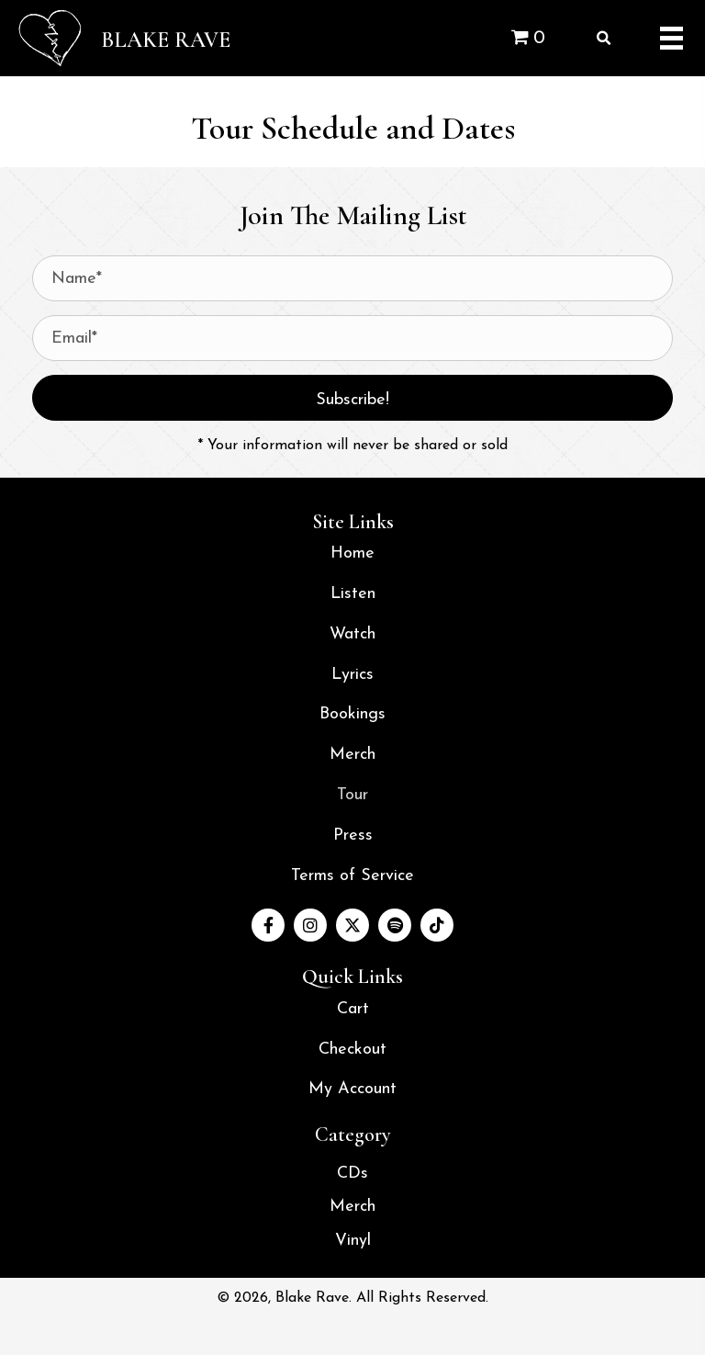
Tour (352, 795)
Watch (352, 634)
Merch (352, 754)
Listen (352, 594)
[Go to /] (151, 38)
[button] (352, 398)
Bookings (352, 714)
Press (353, 835)
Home (352, 553)
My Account (352, 1089)
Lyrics (352, 674)
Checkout (352, 1049)
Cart (353, 1009)
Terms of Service (352, 876)
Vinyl (353, 1240)
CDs (352, 1173)
